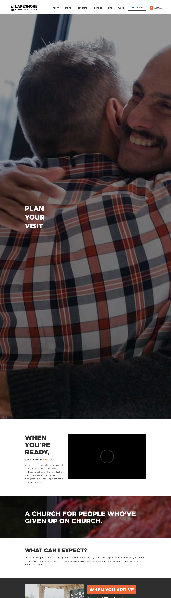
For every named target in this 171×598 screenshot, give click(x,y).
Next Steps (82, 8)
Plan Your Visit (137, 8)
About (56, 8)
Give (110, 8)
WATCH (121, 8)
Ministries (97, 8)
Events (68, 8)
